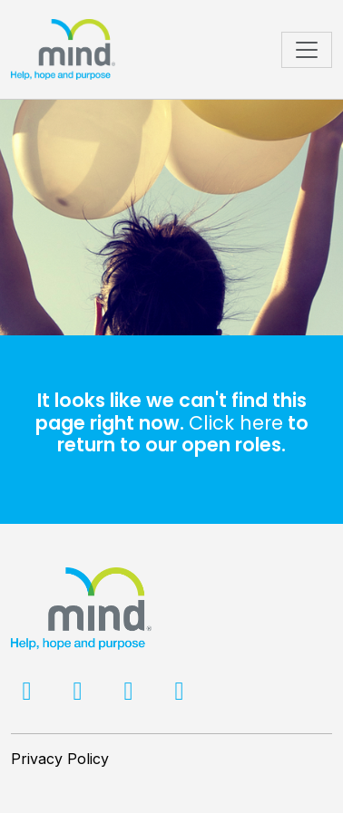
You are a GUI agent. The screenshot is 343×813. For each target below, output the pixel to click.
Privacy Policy (60, 759)
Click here (236, 423)
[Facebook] (29, 694)
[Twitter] (80, 694)
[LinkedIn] (131, 694)
